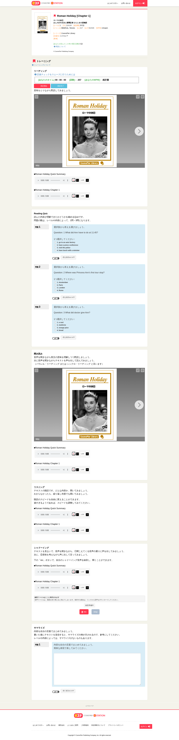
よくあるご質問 (72, 725)
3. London (61, 288)
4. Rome (60, 290)
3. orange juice (63, 328)
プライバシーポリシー (115, 725)
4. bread (60, 330)
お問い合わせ (125, 3)
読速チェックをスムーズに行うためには (54, 74)
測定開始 (43, 86)
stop (96, 612)
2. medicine (61, 325)
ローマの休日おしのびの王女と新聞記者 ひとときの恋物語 (70, 21)
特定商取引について (98, 725)
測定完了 (60, 86)
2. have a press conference (67, 245)
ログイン (146, 726)
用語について (59, 46)
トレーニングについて (41, 65)
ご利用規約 (85, 725)
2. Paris (60, 285)
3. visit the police (63, 248)
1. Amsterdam (62, 282)
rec (83, 612)
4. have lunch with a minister (68, 250)
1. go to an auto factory (66, 242)
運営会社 (61, 725)
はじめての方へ (112, 3)
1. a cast (60, 322)
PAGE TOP (89, 706)
